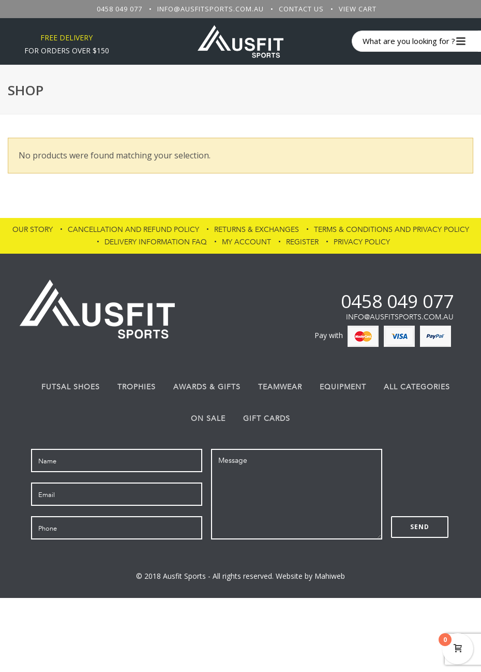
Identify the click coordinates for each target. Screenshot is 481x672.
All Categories (417, 387)
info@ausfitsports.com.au (210, 8)
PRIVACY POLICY (362, 242)
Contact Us (301, 8)
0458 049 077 (119, 8)
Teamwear (280, 387)
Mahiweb (329, 576)
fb (315, 301)
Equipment (343, 387)
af (332, 301)
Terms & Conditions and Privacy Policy (391, 230)
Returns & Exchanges (256, 230)
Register (302, 242)
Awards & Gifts (206, 387)
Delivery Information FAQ (155, 242)
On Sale (208, 419)
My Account (246, 242)
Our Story (32, 230)
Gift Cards (266, 419)
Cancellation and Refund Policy (133, 230)
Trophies (136, 387)
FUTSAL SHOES (70, 387)
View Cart (358, 8)
